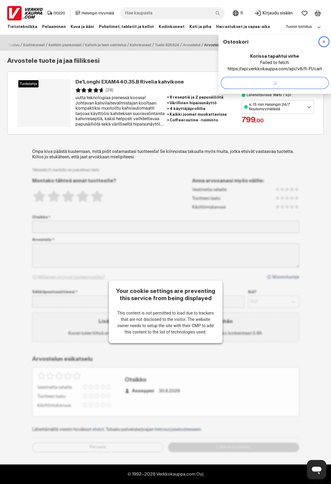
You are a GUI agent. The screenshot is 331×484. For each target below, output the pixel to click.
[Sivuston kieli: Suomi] (237, 13)
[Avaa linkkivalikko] (319, 27)
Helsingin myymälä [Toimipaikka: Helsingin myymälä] (94, 13)
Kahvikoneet (140, 45)
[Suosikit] (305, 13)
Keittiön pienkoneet (64, 45)
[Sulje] (324, 42)
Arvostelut (192, 45)
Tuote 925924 (167, 45)
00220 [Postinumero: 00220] (56, 13)
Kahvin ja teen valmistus (105, 45)
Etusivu (13, 45)
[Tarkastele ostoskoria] (318, 13)
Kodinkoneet (34, 45)
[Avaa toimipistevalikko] (278, 107)
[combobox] (172, 13)
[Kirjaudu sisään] (273, 13)
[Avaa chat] (316, 469)
